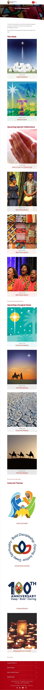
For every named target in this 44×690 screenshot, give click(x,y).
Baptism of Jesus (22, 119)
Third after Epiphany (22, 387)
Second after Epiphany (22, 345)
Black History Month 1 (22, 209)
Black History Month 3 (22, 295)
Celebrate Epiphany (22, 77)
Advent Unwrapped (22, 523)
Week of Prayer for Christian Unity (22, 167)
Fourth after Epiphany (22, 430)
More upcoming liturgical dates (14, 479)
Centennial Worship (22, 608)
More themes (10, 657)
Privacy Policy (24, 685)
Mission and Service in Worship (22, 651)
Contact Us (30, 685)
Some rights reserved (15, 685)
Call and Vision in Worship (22, 566)
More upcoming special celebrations (15, 301)
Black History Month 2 (22, 252)
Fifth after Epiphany (22, 473)
